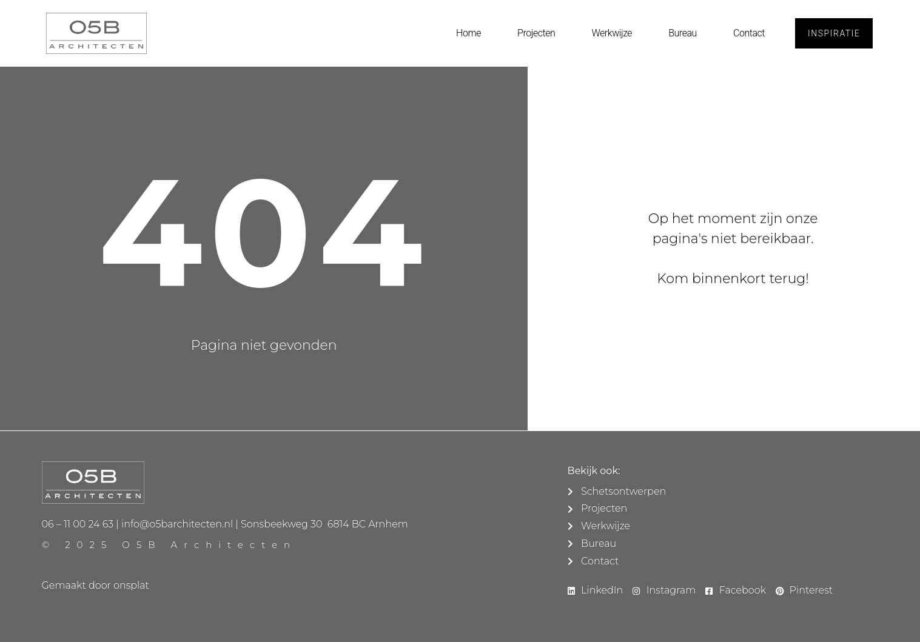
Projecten (536, 33)
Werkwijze (611, 33)
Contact (749, 33)
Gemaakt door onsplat (95, 585)
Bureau (682, 33)
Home (468, 33)
